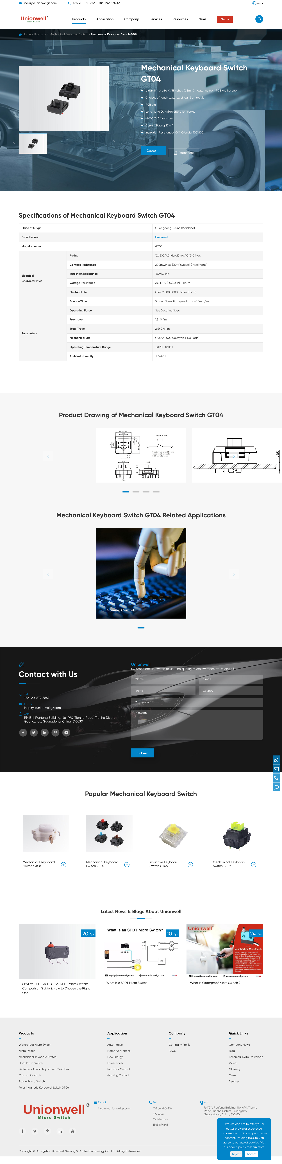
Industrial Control (118, 1076)
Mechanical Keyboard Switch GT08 (39, 863)
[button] (234, 456)
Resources (180, 19)
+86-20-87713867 (84, 3)
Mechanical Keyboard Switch (68, 34)
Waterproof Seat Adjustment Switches (44, 1076)
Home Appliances (118, 1058)
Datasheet (202, 152)
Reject (236, 1154)
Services (155, 19)
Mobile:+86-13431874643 (160, 1129)
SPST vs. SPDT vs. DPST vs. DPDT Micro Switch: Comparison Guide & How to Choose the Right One (53, 995)
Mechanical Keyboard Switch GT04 (114, 34)
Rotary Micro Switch (32, 1089)
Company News (239, 1052)
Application (104, 19)
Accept (251, 1154)
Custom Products (30, 1083)
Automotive (115, 1052)
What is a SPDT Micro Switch (129, 989)
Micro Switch (27, 1058)
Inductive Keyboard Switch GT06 (163, 863)
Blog (232, 1058)
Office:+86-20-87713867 (162, 1118)
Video (232, 1070)
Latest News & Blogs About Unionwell (141, 913)
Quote (158, 151)
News (202, 19)
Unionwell (161, 237)
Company (131, 19)
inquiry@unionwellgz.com (40, 3)
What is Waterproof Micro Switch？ (218, 989)
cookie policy (237, 1147)
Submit (142, 753)
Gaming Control (123, 609)
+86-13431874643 (109, 3)
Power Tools (115, 1070)
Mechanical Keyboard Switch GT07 (229, 863)
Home (27, 34)
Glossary (234, 1076)
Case (232, 1083)
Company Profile (179, 1052)
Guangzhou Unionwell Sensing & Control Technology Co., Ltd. (76, 1158)
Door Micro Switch (31, 1070)
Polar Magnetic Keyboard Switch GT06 (44, 1095)
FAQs (172, 1058)
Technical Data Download (246, 1064)
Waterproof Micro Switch (35, 1052)
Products (79, 19)
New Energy (115, 1064)
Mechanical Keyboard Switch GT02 (102, 863)
